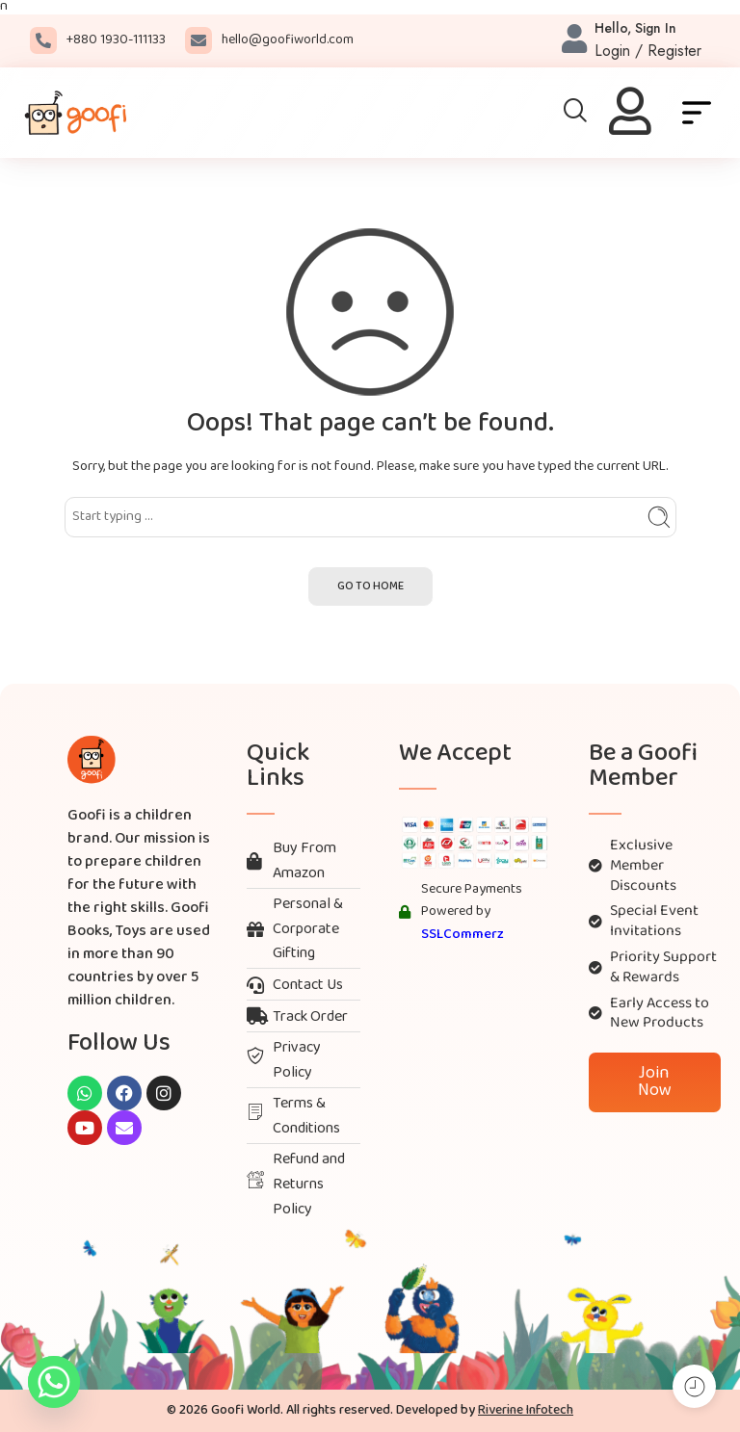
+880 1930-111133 (116, 40)
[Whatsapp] (54, 1382)
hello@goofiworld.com (288, 40)
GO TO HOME (370, 586)
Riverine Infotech (525, 1410)
